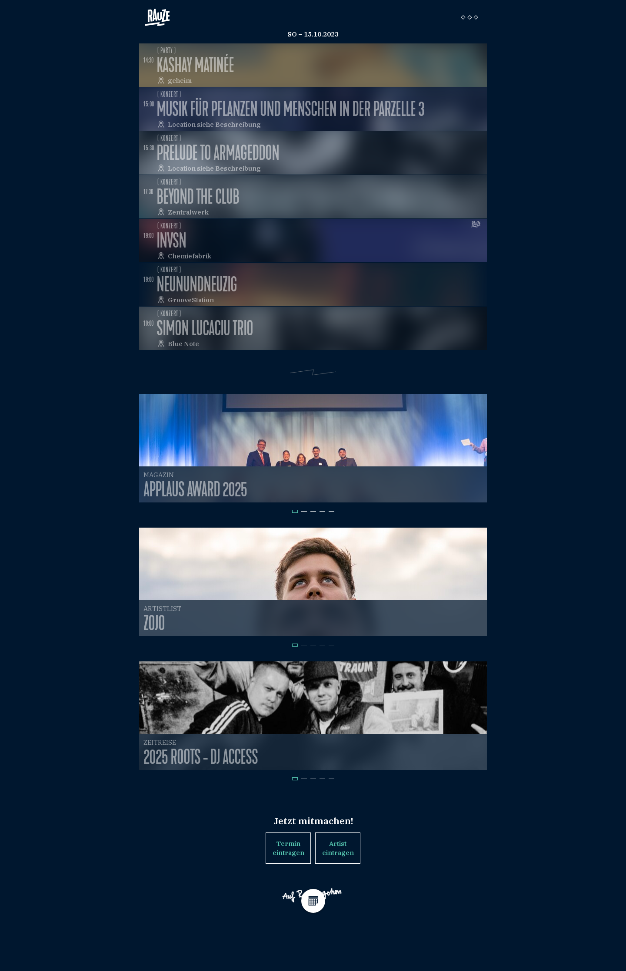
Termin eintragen (288, 848)
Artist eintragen (338, 848)
